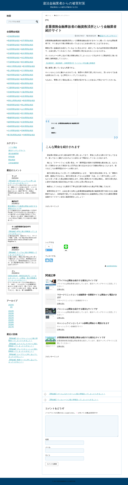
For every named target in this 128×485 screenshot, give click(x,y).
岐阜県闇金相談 (27, 79)
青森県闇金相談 (14, 40)
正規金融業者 (13, 163)
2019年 (11, 322)
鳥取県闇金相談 (29, 100)
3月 (11, 307)
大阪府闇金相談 (27, 92)
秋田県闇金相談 (27, 45)
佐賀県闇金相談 (27, 122)
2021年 (11, 318)
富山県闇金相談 (14, 70)
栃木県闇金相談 (27, 53)
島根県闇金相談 (14, 105)
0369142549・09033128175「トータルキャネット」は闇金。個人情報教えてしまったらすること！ (22, 278)
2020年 (11, 320)
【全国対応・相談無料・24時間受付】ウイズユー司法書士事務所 (70, 63)
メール (47, 447)
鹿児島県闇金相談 (14, 135)
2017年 (11, 327)
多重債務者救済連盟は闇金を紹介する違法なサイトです (81, 337)
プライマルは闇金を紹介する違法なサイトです (77, 280)
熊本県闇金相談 (27, 126)
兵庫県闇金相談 (14, 96)
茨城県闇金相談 (14, 53)
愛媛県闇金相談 (14, 118)
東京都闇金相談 (27, 62)
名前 (47, 439)
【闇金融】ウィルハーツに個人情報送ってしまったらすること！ (71, 400)
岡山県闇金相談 (27, 105)
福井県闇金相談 (14, 75)
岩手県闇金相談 (27, 40)
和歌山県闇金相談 (14, 100)
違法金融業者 (13, 153)
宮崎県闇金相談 (27, 130)
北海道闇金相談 (14, 36)
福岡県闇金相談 (14, 122)
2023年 (11, 313)
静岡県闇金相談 (14, 83)
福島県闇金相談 (27, 49)
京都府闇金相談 (14, 92)
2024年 (11, 311)
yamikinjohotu (111, 266)
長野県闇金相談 (14, 79)
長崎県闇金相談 (14, 126)
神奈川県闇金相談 (14, 66)
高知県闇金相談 (27, 118)
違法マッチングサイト (108, 36)
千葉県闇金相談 (14, 62)
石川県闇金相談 (27, 70)
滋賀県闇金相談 (27, 88)
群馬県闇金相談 (14, 58)
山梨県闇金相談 (27, 75)
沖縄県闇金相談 (29, 135)
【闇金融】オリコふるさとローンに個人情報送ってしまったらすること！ (74, 394)
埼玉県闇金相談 (27, 58)
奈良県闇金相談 (27, 96)
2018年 (11, 324)
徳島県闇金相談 (14, 113)
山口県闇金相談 (27, 109)
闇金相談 (11, 160)
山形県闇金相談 (14, 49)
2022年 (11, 315)
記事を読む (61, 289)
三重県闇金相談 (14, 88)
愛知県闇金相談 (27, 83)
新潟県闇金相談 (29, 66)
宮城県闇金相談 (14, 45)
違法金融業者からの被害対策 (64, 3)
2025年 (11, 305)
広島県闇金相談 (14, 109)
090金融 (11, 157)
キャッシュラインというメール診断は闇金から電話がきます (83, 323)
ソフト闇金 (12, 147)
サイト (47, 455)
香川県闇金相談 (27, 113)
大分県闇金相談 (14, 130)
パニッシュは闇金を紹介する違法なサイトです (77, 309)
